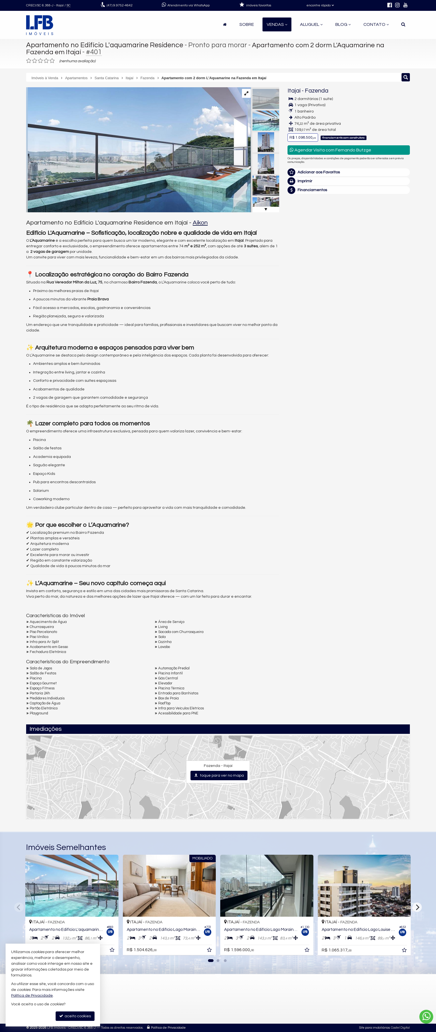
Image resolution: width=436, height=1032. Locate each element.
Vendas (277, 24)
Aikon (200, 223)
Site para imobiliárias (374, 1027)
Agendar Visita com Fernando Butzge (330, 150)
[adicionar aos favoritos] (112, 951)
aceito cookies (75, 1016)
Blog (343, 24)
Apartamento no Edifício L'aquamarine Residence (104, 45)
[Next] (417, 907)
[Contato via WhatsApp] (426, 1017)
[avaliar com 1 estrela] (28, 61)
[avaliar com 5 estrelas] (52, 61)
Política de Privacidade (168, 1027)
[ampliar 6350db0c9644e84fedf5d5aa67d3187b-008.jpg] (138, 150)
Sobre (246, 24)
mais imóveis (372, 234)
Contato (376, 24)
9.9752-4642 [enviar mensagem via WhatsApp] (120, 5)
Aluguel (311, 24)
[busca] (403, 24)
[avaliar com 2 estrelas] (34, 61)
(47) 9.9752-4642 (372, 214)
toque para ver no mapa (219, 775)
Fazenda (316, 91)
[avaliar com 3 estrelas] (40, 61)
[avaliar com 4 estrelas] (46, 61)
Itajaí (294, 91)
